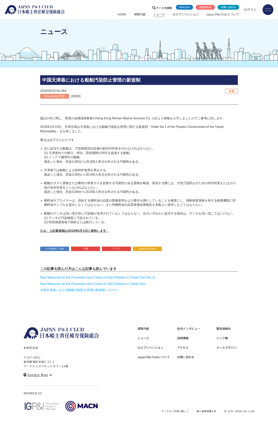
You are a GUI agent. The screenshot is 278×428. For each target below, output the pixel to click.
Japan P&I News (147, 248)
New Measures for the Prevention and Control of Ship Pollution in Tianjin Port (93, 283)
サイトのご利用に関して (175, 411)
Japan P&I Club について (222, 14)
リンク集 (222, 338)
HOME (122, 14)
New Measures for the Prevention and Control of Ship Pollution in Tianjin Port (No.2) (97, 277)
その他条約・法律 (54, 248)
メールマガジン (226, 347)
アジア (116, 248)
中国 (85, 248)
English (184, 7)
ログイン (250, 9)
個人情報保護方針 (207, 411)
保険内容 (140, 14)
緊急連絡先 (205, 7)
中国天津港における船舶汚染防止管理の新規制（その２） (80, 290)
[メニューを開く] (268, 9)
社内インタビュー (188, 328)
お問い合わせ (228, 7)
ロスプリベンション (185, 14)
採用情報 (183, 338)
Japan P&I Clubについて (153, 357)
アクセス (182, 347)
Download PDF (54, 96)
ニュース (159, 14)
